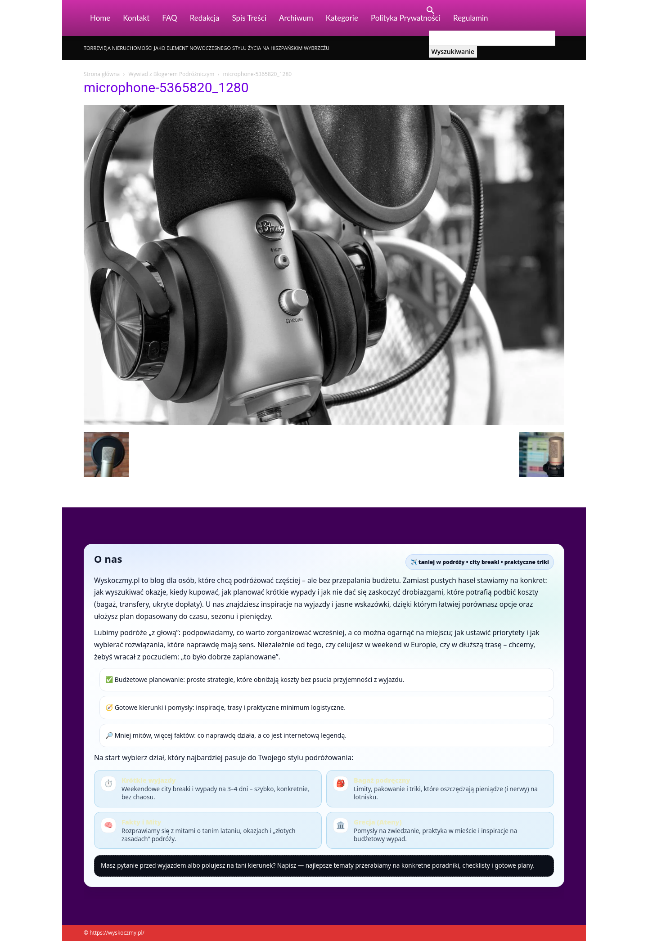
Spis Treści (249, 17)
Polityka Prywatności (406, 17)
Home (100, 17)
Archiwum (296, 17)
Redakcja (205, 17)
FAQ (169, 17)
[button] (430, 11)
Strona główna (102, 74)
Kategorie (342, 17)
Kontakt (136, 17)
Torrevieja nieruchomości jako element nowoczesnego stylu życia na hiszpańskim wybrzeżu (206, 48)
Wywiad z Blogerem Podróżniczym (171, 74)
